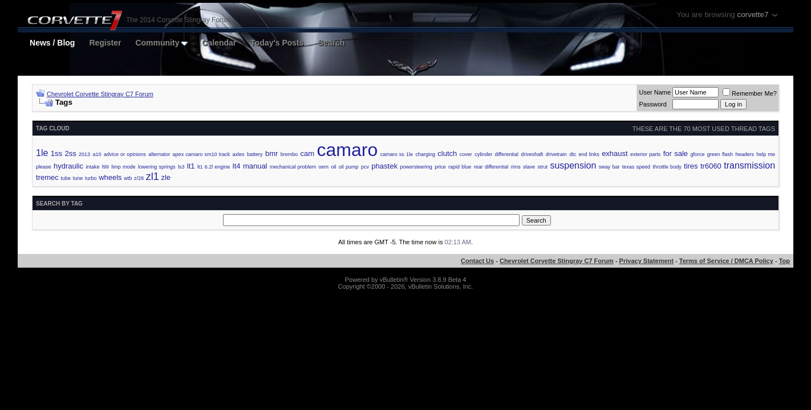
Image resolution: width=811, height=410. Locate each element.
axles (239, 154)
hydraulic (68, 166)
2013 (84, 154)
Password (652, 104)
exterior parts (645, 154)
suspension (573, 165)
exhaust (615, 153)
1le (42, 153)
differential (506, 154)
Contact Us (477, 260)
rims (516, 167)
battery (255, 154)
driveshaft (532, 154)
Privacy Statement (646, 260)
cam (308, 153)
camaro (347, 150)
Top (784, 260)
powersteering (416, 167)
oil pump (349, 167)
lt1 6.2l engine (213, 167)
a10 (96, 154)
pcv (365, 167)
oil (333, 167)
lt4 (237, 166)
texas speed (636, 167)
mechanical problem (293, 167)
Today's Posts (276, 42)
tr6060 (710, 166)
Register (105, 42)
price (440, 167)
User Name (655, 92)
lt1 (191, 166)
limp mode (123, 167)
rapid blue (459, 167)
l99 (105, 167)
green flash (720, 154)
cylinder (483, 154)
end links (589, 154)
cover (466, 154)
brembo (289, 154)
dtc (572, 154)
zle (166, 177)
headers (744, 154)
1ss (56, 153)
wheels (110, 177)
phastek (384, 166)
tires (691, 166)
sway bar (609, 167)
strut (542, 167)
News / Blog (52, 42)
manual (255, 166)
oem (324, 167)
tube (65, 178)
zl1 (152, 176)
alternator (159, 154)
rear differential (491, 167)
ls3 (181, 167)
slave (529, 167)
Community (161, 42)
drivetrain (556, 154)
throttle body (666, 167)
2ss (70, 153)
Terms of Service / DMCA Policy (726, 260)
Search (331, 42)
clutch (447, 153)
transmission (749, 165)
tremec (47, 177)
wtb (128, 178)
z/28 (139, 178)
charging (425, 154)
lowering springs (157, 167)
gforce (697, 154)
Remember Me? (750, 93)
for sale (675, 153)
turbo (91, 178)
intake (92, 167)
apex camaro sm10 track (201, 154)
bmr (271, 153)
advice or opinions (125, 154)
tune (78, 178)
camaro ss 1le (396, 154)
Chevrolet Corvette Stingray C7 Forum (100, 94)
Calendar (219, 42)
